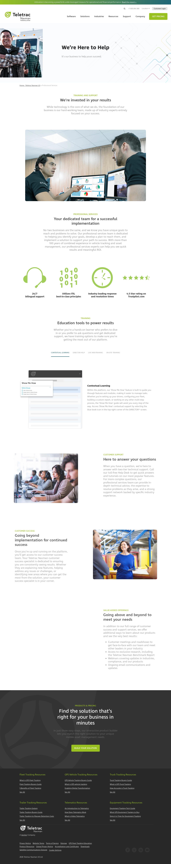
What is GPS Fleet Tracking (30, 780)
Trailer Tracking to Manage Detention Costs (37, 816)
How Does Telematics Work (75, 812)
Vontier (24, 835)
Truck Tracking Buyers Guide (121, 780)
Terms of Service (52, 843)
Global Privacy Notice (44, 846)
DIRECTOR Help (79, 353)
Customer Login (160, 8)
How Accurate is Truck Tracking (122, 788)
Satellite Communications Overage (33, 850)
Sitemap (63, 843)
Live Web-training (95, 353)
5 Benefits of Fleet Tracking (30, 788)
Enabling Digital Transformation (77, 788)
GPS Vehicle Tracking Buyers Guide (78, 780)
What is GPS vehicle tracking (76, 784)
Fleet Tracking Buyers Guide (31, 784)
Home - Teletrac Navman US (30, 85)
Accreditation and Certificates (67, 846)
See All (22, 792)
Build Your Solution (85, 748)
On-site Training (113, 353)
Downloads (85, 846)
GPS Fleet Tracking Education (80, 843)
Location (146, 8)
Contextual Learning (60, 353)
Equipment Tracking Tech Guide (122, 808)
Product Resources (27, 846)
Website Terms (38, 843)
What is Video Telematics (75, 816)
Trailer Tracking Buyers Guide (31, 812)
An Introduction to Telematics (77, 808)
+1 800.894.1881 (133, 8)
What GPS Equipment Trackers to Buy (124, 812)
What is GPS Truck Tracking (120, 784)
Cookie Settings (55, 850)
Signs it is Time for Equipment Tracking (125, 816)
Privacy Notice (25, 843)
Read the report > (129, 2)
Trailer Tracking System (29, 808)
